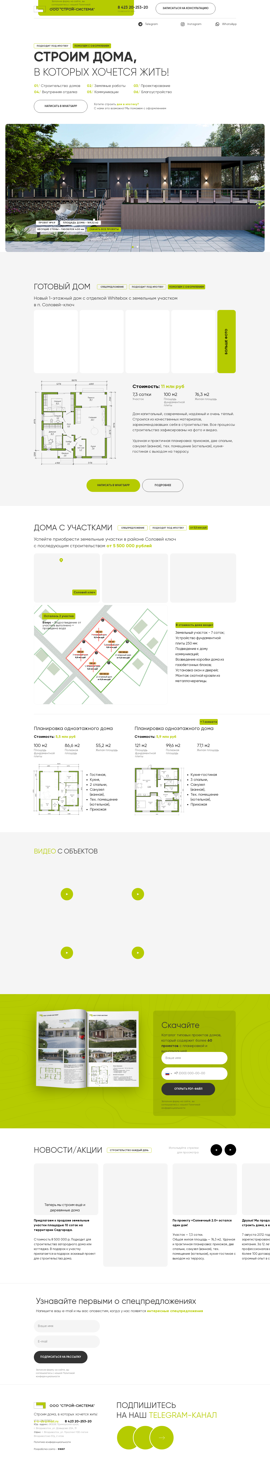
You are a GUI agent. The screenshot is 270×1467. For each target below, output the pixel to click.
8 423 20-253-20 (133, 7)
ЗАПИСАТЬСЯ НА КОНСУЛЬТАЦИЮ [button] (185, 8)
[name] (194, 1058)
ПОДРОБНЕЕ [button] (163, 485)
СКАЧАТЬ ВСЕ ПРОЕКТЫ (104, 229)
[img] (128, 1437)
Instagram (194, 24)
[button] (226, 341)
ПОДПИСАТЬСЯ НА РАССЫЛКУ (60, 1357)
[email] (67, 1341)
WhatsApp (229, 24)
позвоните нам (126, 11)
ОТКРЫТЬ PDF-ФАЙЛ (188, 1089)
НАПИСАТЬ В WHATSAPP (61, 106)
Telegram (151, 24)
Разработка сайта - (49, 1449)
